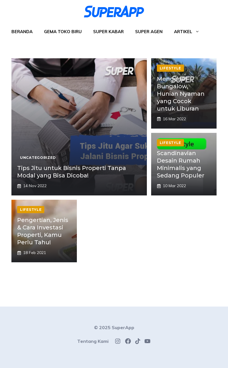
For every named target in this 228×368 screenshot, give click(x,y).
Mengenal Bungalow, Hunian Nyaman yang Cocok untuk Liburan (181, 93)
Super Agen (149, 31)
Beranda (22, 31)
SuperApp (123, 327)
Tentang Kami (93, 341)
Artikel (189, 31)
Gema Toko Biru (63, 31)
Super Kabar (108, 31)
